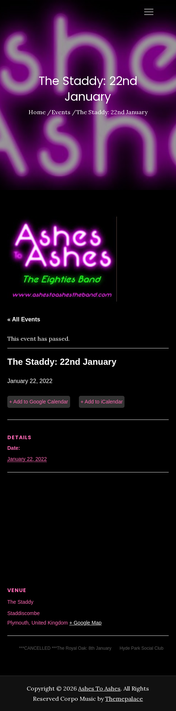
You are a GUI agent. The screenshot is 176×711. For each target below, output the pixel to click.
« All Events (23, 319)
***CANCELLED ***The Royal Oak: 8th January (64, 648)
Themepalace (124, 698)
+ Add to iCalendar (102, 402)
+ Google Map (85, 623)
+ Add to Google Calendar (38, 402)
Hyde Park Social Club (142, 648)
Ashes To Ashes (99, 688)
